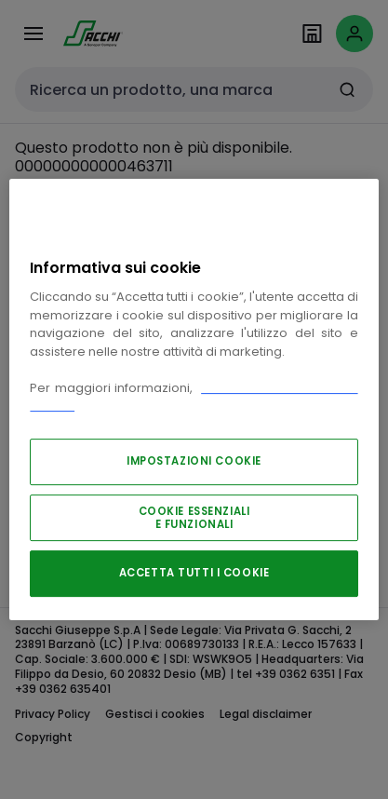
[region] (193, 399)
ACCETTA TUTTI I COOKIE (194, 572)
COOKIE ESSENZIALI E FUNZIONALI (194, 518)
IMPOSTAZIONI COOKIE (194, 461)
